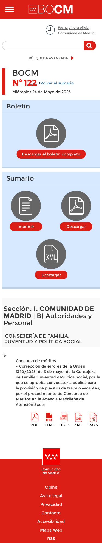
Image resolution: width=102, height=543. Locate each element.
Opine (51, 487)
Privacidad (51, 504)
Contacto (51, 512)
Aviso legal (51, 495)
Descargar (76, 226)
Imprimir (26, 226)
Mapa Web (51, 530)
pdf (34, 424)
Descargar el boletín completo (51, 154)
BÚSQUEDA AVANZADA (48, 58)
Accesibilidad (51, 521)
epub (63, 424)
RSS (51, 538)
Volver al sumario (57, 83)
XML (78, 424)
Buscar (90, 48)
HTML (49, 424)
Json (93, 424)
